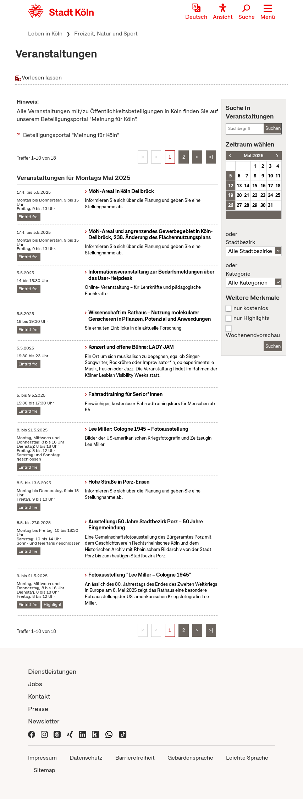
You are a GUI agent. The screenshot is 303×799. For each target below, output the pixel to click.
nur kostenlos (250, 308)
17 (270, 185)
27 (239, 205)
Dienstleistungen (52, 671)
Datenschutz (86, 757)
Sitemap (44, 770)
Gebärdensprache (190, 757)
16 (262, 185)
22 (254, 195)
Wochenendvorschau (253, 335)
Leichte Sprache (247, 757)
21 (246, 195)
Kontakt (39, 696)
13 (239, 185)
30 (262, 205)
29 (254, 205)
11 (277, 175)
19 (230, 195)
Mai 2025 (254, 156)
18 (277, 185)
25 (277, 195)
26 (230, 205)
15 (254, 185)
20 (239, 195)
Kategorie (254, 269)
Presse (38, 709)
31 (270, 205)
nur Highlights (251, 318)
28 (246, 205)
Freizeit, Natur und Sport (106, 33)
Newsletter (44, 721)
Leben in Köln (45, 33)
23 (262, 195)
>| (211, 157)
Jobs (35, 684)
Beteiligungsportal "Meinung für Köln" (71, 135)
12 (230, 185)
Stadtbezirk (254, 238)
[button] (267, 12)
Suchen (273, 128)
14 (246, 185)
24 (270, 195)
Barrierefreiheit (135, 757)
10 (270, 175)
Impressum (42, 757)
